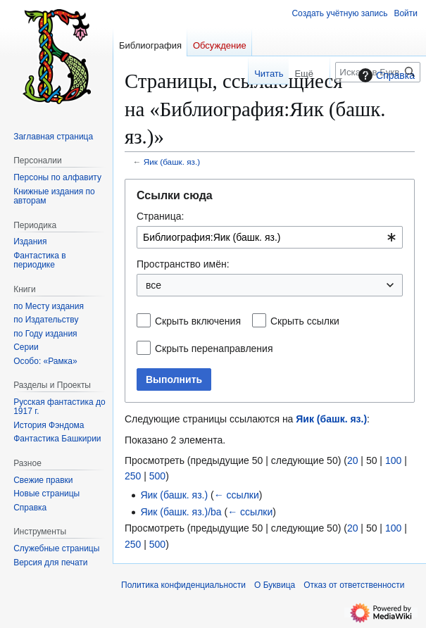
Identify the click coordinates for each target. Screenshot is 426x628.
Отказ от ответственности (353, 585)
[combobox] (270, 237)
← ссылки (236, 495)
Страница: (160, 216)
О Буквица (274, 585)
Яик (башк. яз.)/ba (180, 511)
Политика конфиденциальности (183, 585)
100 (393, 460)
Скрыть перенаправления (214, 348)
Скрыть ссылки (304, 321)
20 (352, 460)
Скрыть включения (198, 321)
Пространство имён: (183, 264)
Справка (385, 75)
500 (157, 476)
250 (133, 476)
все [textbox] (153, 285)
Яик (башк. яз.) (172, 161)
